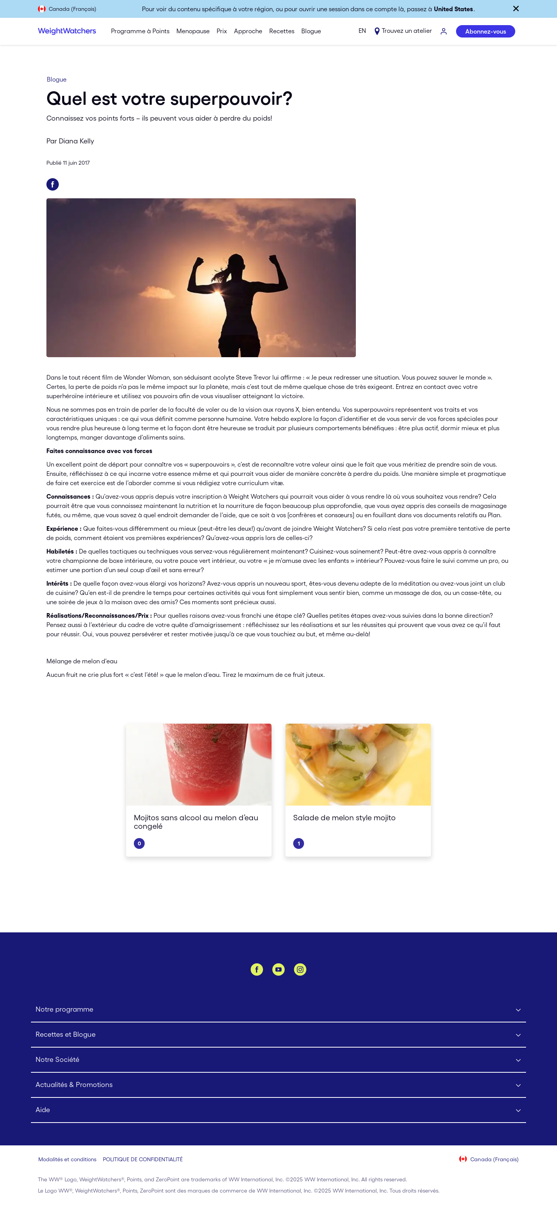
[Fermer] (516, 8)
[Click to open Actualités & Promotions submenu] (278, 1085)
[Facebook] (257, 969)
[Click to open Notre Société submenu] (278, 1060)
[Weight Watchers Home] (67, 31)
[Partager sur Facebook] (52, 184)
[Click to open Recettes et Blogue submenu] (278, 1035)
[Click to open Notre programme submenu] (278, 1009)
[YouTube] (278, 969)
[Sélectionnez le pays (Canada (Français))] (489, 1159)
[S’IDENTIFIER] (444, 31)
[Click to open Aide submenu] (278, 1110)
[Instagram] (300, 969)
